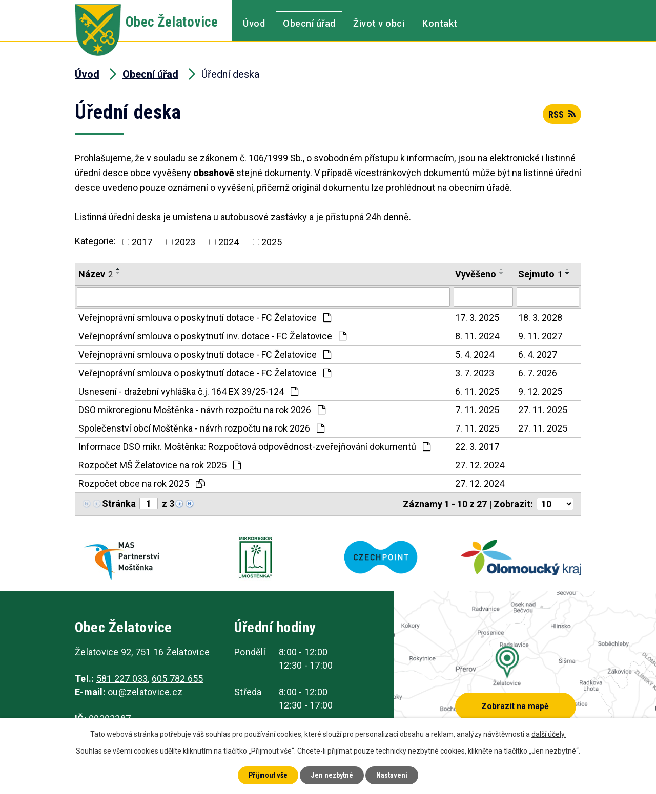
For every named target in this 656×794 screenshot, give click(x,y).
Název (95, 274)
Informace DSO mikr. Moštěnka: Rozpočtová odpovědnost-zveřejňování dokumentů (254, 446)
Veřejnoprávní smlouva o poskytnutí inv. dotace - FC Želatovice (212, 336)
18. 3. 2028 (540, 317)
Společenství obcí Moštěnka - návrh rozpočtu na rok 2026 (201, 428)
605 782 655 (177, 678)
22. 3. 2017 (477, 446)
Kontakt (440, 23)
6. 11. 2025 (477, 391)
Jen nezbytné (332, 775)
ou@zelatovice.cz (145, 691)
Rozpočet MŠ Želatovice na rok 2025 (159, 465)
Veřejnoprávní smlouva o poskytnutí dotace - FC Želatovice (204, 317)
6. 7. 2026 (537, 373)
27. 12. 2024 (479, 465)
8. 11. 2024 (477, 336)
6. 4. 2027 (537, 354)
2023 (185, 242)
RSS (562, 114)
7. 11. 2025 (477, 409)
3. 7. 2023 (474, 373)
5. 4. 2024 (474, 354)
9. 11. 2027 (540, 336)
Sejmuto (540, 274)
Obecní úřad (309, 23)
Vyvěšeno (475, 274)
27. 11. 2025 (542, 409)
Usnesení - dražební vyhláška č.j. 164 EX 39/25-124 (188, 391)
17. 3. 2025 (477, 317)
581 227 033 (122, 678)
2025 (271, 242)
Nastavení (391, 775)
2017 (142, 242)
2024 (228, 242)
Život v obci (378, 23)
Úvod (254, 23)
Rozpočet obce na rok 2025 (141, 483)
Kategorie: (95, 240)
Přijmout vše (268, 775)
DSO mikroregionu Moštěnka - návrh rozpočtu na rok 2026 (201, 409)
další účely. (548, 734)
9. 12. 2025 (540, 391)
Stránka (119, 503)
